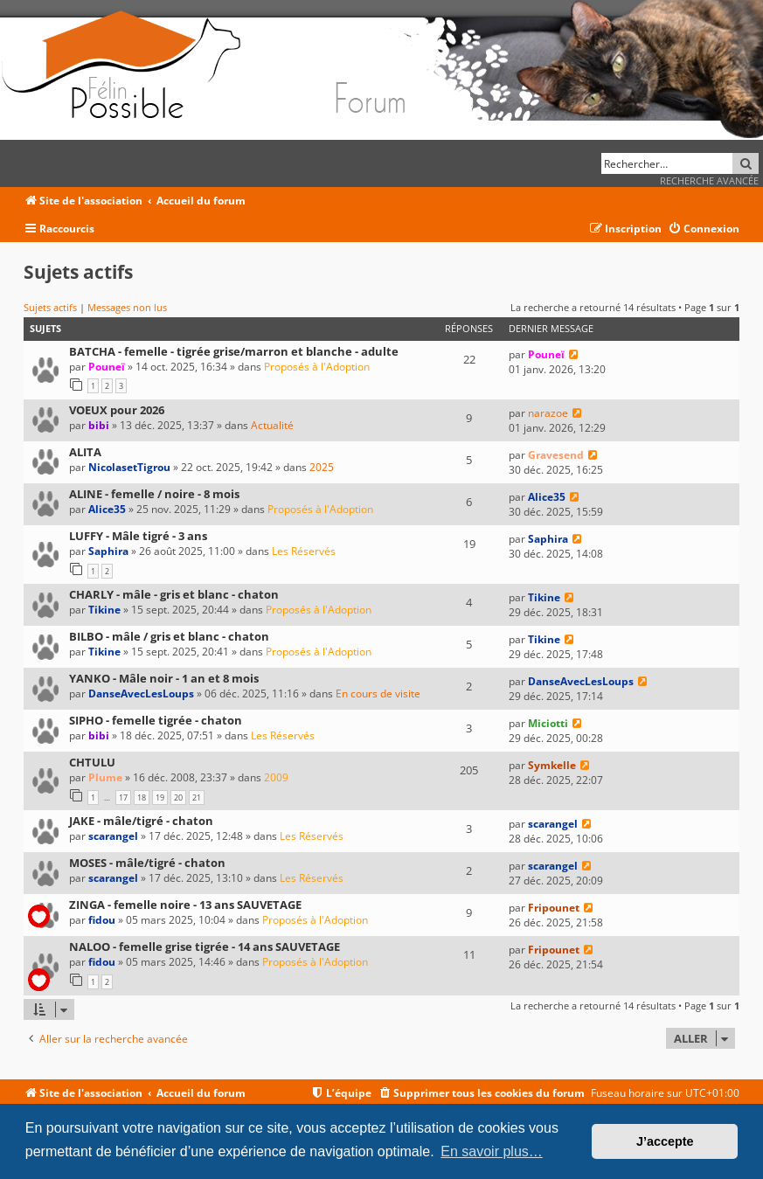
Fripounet (553, 907)
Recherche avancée (709, 180)
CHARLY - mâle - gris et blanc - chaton (174, 594)
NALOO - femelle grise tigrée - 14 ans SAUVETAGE (204, 946)
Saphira (108, 551)
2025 (321, 467)
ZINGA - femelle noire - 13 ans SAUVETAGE (185, 904)
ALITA (85, 452)
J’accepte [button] (665, 1141)
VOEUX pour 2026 (116, 410)
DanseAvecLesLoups (141, 693)
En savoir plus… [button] (491, 1151)
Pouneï (106, 366)
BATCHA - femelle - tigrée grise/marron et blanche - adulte (234, 351)
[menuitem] (703, 229)
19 (160, 797)
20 (178, 797)
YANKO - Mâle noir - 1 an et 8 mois (164, 678)
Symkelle (552, 765)
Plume (105, 777)
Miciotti (548, 723)
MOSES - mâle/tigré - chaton (147, 862)
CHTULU (92, 762)
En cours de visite (378, 693)
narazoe (548, 413)
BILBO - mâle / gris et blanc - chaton (169, 636)
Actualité (272, 425)
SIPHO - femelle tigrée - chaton (155, 720)
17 (123, 797)
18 (141, 797)
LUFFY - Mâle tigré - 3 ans (138, 536)
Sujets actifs (50, 307)
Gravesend (556, 454)
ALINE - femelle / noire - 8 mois (154, 494)
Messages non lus (127, 307)
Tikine (104, 609)
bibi (98, 425)
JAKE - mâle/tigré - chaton (141, 821)
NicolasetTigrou (129, 467)
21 (196, 797)
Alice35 (107, 509)
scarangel (113, 836)
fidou (101, 919)
